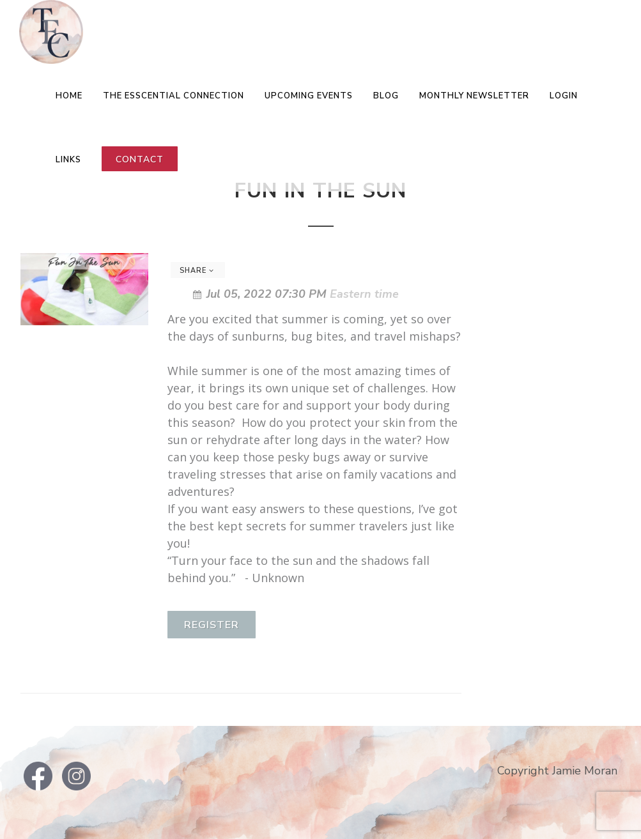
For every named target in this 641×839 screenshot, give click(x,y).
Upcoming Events (309, 96)
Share (197, 270)
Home (69, 96)
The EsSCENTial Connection (173, 96)
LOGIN (564, 96)
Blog (386, 96)
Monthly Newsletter (474, 96)
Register (211, 625)
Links (68, 159)
